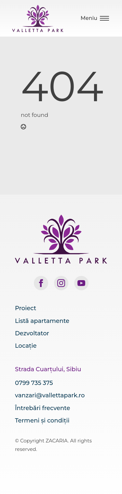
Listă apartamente (42, 321)
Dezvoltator (32, 333)
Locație (26, 345)
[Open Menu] (95, 18)
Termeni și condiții (42, 420)
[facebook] (41, 283)
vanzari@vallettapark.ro (50, 395)
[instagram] (61, 283)
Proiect (25, 308)
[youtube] (81, 283)
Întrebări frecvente (42, 408)
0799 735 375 (34, 383)
